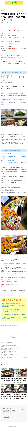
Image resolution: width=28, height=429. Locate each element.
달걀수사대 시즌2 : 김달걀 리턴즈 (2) (8, 357)
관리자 (19, 426)
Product (3, 342)
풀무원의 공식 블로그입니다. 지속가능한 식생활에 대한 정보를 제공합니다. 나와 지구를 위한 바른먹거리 (10, 411)
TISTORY (14, 426)
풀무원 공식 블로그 (8, 408)
